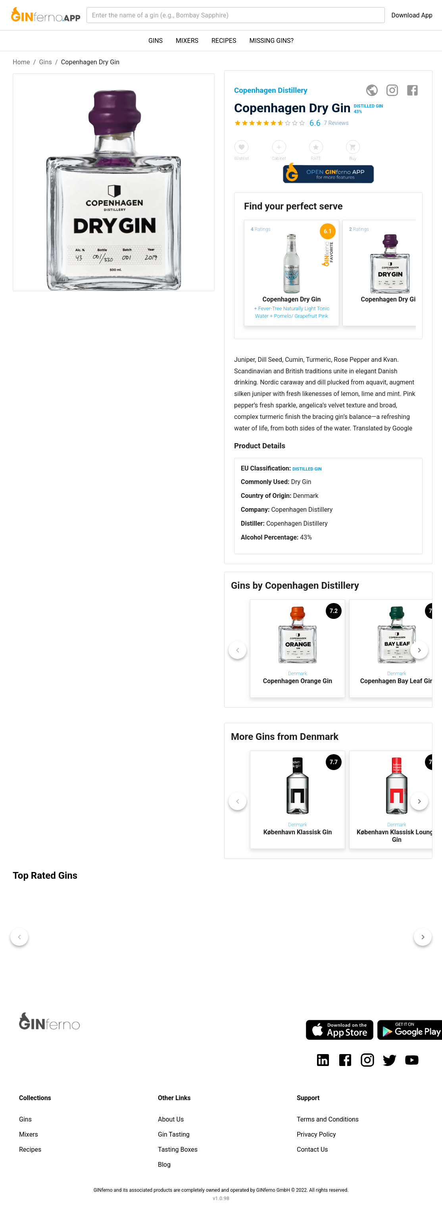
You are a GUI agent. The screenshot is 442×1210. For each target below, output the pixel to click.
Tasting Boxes (178, 1149)
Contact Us (312, 1149)
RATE (316, 158)
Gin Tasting (174, 1134)
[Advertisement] (113, 428)
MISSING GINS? (271, 40)
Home (21, 62)
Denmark (306, 495)
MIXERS (187, 40)
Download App (411, 15)
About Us (171, 1119)
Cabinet (279, 158)
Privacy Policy (316, 1134)
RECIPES (223, 40)
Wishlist (241, 158)
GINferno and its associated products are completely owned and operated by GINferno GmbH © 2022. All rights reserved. (221, 1190)
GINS (155, 40)
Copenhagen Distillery (301, 509)
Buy (352, 158)
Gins (45, 62)
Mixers (28, 1134)
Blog (164, 1164)
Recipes (30, 1149)
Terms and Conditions (328, 1119)
